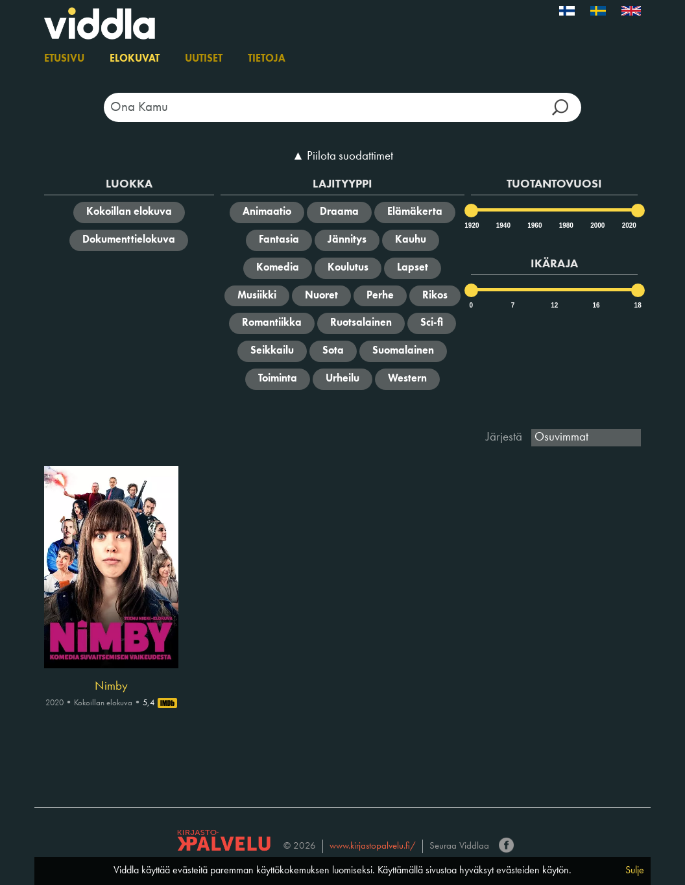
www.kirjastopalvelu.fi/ (373, 846)
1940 (502, 225)
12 (554, 305)
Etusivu (64, 59)
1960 (533, 225)
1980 (565, 225)
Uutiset (203, 59)
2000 (596, 225)
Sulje (634, 871)
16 (595, 305)
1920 (470, 225)
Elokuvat (135, 59)
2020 (628, 225)
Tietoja (266, 59)
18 (638, 305)
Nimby (111, 686)
